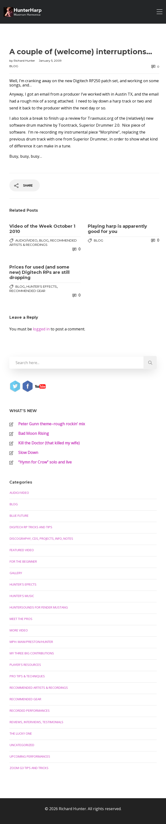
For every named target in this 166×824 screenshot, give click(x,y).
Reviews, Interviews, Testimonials (36, 722)
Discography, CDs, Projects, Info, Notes (41, 538)
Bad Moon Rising (33, 433)
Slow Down (28, 452)
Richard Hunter (25, 60)
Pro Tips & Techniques (27, 676)
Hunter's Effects (41, 286)
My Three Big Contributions (32, 653)
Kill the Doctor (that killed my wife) (49, 443)
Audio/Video (26, 240)
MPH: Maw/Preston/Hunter (31, 642)
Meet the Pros (21, 619)
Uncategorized (22, 745)
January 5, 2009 (50, 60)
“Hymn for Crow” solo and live (45, 462)
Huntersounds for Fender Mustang (39, 607)
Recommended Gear (27, 291)
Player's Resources (25, 664)
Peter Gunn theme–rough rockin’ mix (51, 424)
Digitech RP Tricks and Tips (31, 527)
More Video (19, 630)
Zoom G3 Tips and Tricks (29, 768)
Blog (13, 66)
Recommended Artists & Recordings (39, 687)
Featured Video (22, 550)
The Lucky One (21, 733)
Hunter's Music (22, 596)
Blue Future (19, 515)
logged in (41, 329)
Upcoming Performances (30, 756)
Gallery (16, 573)
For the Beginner (23, 561)
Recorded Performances (30, 710)
